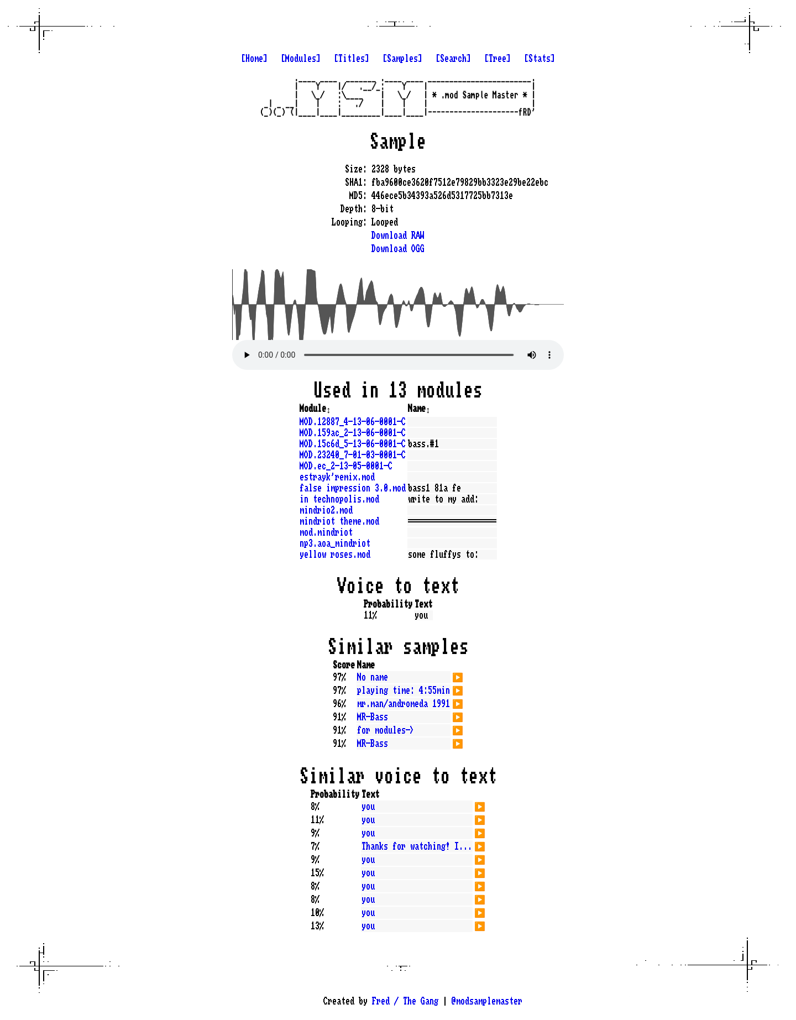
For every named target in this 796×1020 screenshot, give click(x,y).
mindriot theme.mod (339, 521)
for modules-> (386, 730)
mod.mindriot (326, 532)
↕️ (328, 408)
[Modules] (301, 58)
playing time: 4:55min (403, 690)
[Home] (254, 58)
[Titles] (351, 58)
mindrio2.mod (326, 510)
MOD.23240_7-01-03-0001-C (353, 455)
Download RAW (398, 235)
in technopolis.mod (339, 499)
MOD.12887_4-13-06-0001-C (353, 421)
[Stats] (539, 58)
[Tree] (497, 58)
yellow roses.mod (335, 554)
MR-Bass (372, 717)
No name (372, 677)
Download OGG (398, 248)
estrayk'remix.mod (337, 477)
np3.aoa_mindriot (335, 543)
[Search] (453, 58)
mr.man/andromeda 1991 (403, 703)
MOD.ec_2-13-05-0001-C (346, 466)
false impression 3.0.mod (353, 488)
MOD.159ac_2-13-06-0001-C (353, 432)
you (368, 806)
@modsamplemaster (487, 1001)
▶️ (457, 676)
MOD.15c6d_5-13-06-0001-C (353, 444)
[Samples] (402, 58)
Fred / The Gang (405, 1001)
